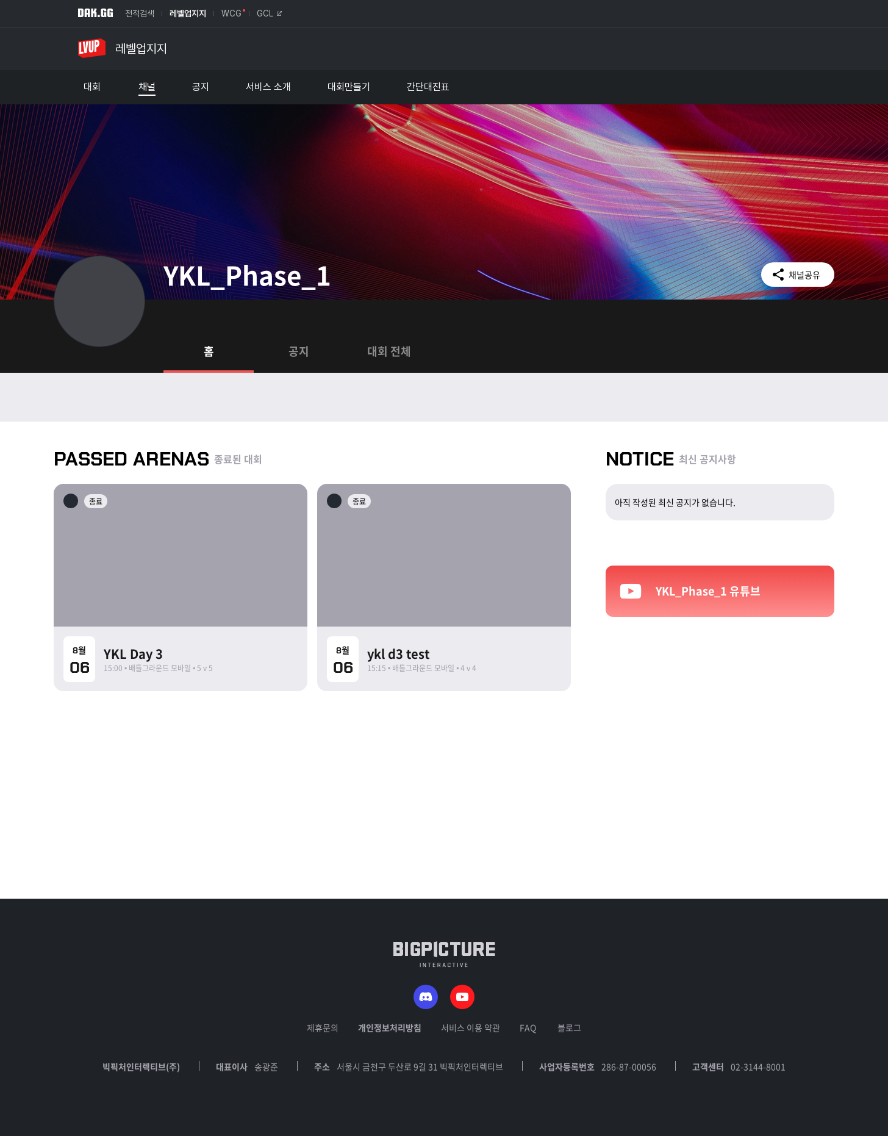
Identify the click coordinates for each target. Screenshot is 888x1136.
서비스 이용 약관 (470, 1027)
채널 (147, 87)
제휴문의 (322, 1027)
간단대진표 (428, 87)
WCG (231, 13)
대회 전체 (389, 351)
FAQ (528, 1027)
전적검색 (139, 13)
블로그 (569, 1027)
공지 (200, 87)
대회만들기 (349, 87)
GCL (269, 13)
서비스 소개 (268, 87)
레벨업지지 (188, 13)
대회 (92, 87)
